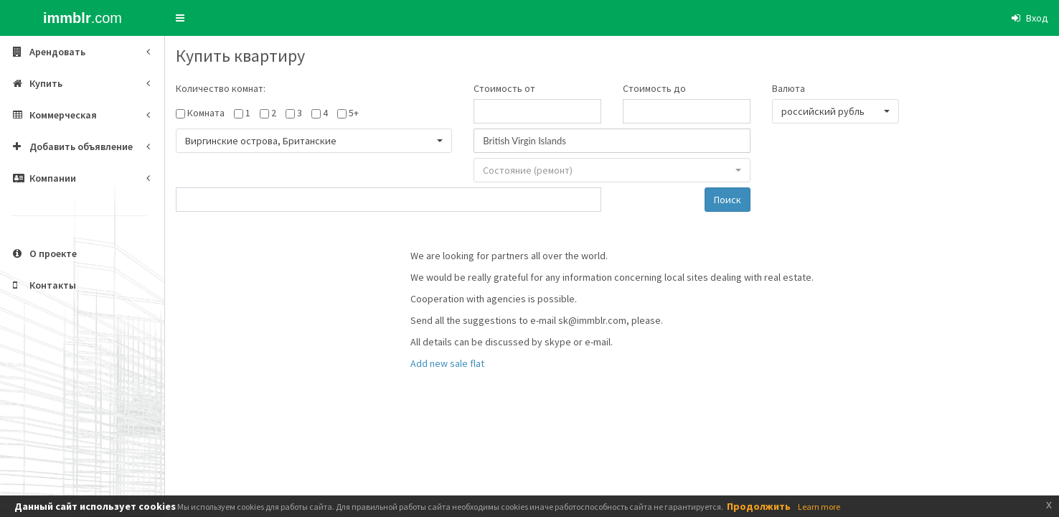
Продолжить (759, 506)
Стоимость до (654, 88)
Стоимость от (504, 88)
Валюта (788, 88)
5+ (354, 112)
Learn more (819, 506)
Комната (206, 112)
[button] (180, 18)
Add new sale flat (447, 363)
